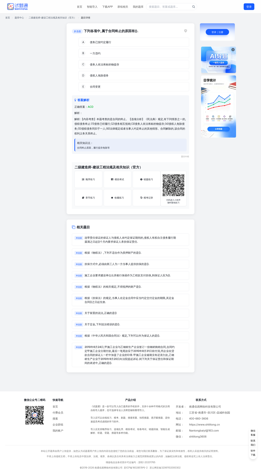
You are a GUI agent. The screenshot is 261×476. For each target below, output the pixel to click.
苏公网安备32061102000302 (165, 467)
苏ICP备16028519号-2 (136, 467)
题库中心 (19, 17)
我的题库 (138, 6)
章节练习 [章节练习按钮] (88, 197)
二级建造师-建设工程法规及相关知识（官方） (52, 17)
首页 (79, 6)
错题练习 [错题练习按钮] (146, 179)
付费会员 (58, 412)
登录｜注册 (217, 32)
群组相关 (123, 6)
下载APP (107, 6)
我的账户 (58, 430)
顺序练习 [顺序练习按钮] (88, 179)
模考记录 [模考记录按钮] (146, 197)
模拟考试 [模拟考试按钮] (117, 179)
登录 (249, 6)
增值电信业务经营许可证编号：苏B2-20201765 (130, 462)
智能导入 (92, 6)
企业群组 (58, 424)
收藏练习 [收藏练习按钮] (117, 197)
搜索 (55, 418)
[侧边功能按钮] (253, 442)
